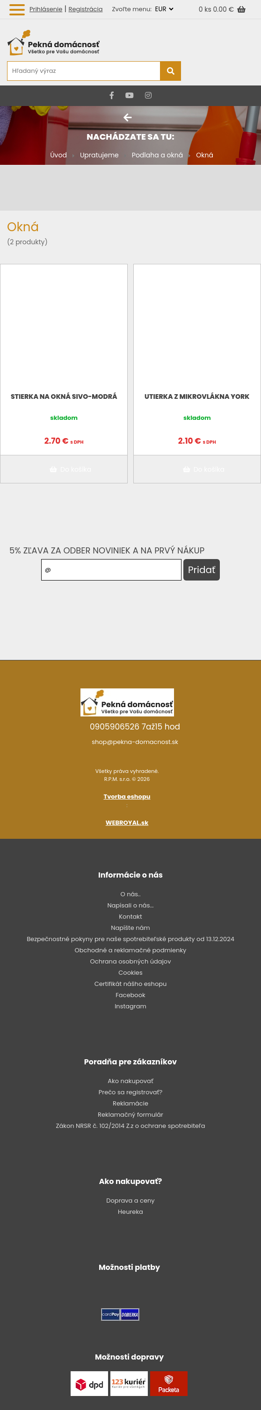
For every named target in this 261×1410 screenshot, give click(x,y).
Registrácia (86, 9)
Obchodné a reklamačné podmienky (131, 950)
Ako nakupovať (130, 1081)
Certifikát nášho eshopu (130, 983)
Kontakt (130, 916)
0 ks (206, 9)
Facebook (130, 995)
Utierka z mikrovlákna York (197, 396)
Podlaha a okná (157, 155)
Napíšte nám (130, 927)
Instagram (130, 1006)
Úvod (58, 155)
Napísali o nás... (130, 905)
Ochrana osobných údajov (130, 961)
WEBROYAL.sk (127, 822)
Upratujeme (99, 155)
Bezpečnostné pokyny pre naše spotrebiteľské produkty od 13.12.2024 (130, 939)
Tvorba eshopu (127, 796)
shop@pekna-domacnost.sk (135, 741)
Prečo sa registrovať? (130, 1092)
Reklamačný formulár (130, 1114)
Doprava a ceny (130, 1200)
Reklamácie (130, 1103)
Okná (204, 155)
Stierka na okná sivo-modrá (64, 396)
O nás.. (130, 894)
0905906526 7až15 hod (135, 726)
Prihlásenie (45, 9)
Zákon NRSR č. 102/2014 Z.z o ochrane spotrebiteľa (130, 1125)
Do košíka (68, 469)
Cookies (130, 972)
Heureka (130, 1211)
